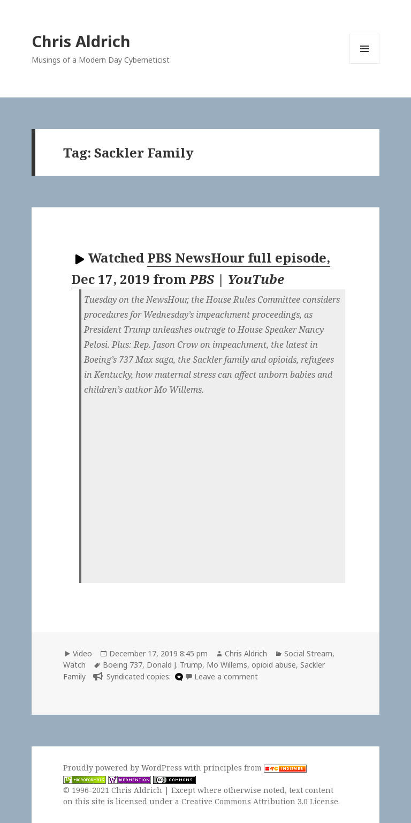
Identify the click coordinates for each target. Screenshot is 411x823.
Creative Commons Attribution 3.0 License (259, 801)
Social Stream (308, 653)
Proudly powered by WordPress (123, 767)
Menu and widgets (364, 63)
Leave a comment (226, 676)
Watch (74, 665)
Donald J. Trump (174, 665)
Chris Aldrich (81, 41)
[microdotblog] (177, 676)
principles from (255, 767)
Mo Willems (227, 665)
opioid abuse (274, 665)
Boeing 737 (122, 665)
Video (82, 653)
